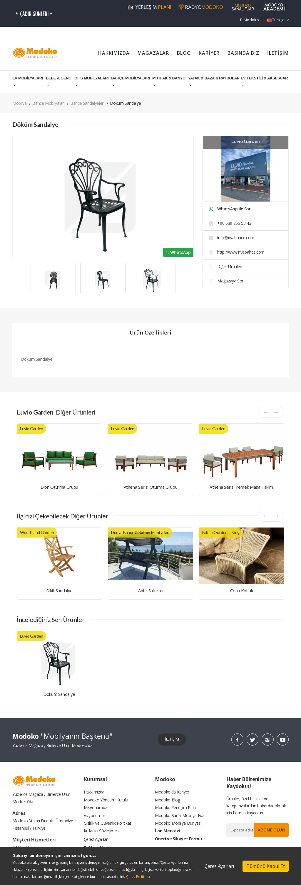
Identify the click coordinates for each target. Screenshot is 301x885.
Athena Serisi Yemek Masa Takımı (242, 487)
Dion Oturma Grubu (59, 487)
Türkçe (278, 19)
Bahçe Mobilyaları (48, 103)
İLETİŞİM (278, 53)
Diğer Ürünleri (225, 266)
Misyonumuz (95, 810)
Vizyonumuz (95, 819)
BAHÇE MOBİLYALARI (130, 81)
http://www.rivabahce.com (237, 252)
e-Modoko (251, 19)
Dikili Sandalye (59, 590)
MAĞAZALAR (153, 53)
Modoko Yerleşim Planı (176, 810)
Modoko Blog (167, 801)
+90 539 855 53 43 (230, 223)
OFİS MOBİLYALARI (91, 81)
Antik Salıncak (150, 590)
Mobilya (19, 103)
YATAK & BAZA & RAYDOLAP (213, 81)
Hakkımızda (94, 792)
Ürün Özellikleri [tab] (150, 332)
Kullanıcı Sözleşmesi (102, 836)
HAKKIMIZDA (114, 53)
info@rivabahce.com (231, 237)
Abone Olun (269, 830)
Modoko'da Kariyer (172, 792)
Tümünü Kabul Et (265, 866)
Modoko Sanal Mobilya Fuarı (181, 819)
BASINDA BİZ (243, 53)
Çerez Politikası (138, 876)
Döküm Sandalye (59, 694)
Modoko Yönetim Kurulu (106, 801)
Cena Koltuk (241, 590)
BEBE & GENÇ (58, 81)
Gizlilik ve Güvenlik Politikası (108, 828)
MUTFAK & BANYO (168, 81)
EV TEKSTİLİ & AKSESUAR (264, 81)
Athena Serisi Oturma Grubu (151, 487)
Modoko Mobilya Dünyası (178, 828)
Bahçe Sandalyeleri (87, 103)
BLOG (184, 53)
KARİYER (209, 53)
